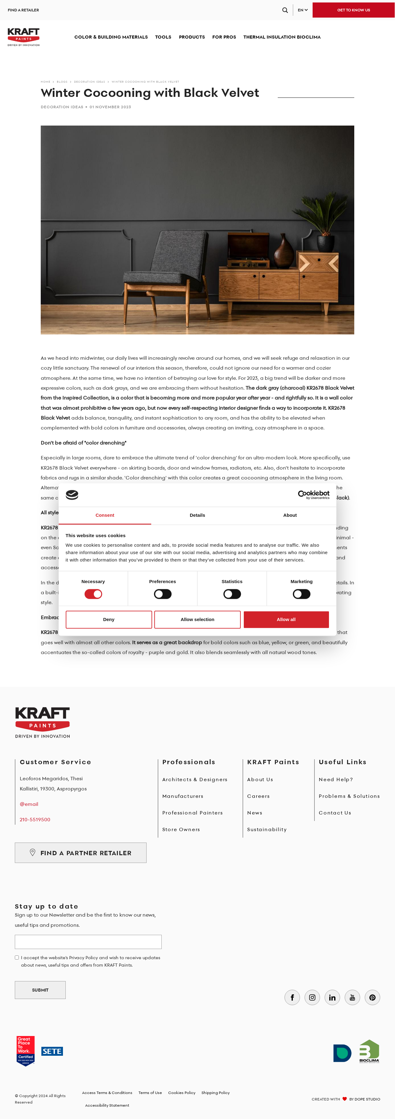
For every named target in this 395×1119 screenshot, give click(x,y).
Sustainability (267, 829)
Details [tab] (197, 515)
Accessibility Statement (107, 1105)
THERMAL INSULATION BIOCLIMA (282, 37)
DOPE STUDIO (367, 1099)
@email (29, 804)
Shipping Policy (216, 1092)
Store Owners (181, 829)
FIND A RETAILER (23, 10)
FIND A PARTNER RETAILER (80, 852)
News (254, 812)
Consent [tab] (105, 515)
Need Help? (336, 779)
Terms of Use (150, 1092)
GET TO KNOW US (353, 10)
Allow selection (197, 619)
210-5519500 (35, 819)
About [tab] (290, 515)
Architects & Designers (195, 779)
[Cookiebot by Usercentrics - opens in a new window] (303, 494)
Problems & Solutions (349, 796)
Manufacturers (183, 796)
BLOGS (62, 82)
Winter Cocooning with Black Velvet (145, 82)
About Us (260, 779)
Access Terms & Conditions (107, 1092)
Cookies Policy (181, 1092)
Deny (108, 619)
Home (45, 82)
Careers (258, 796)
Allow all (286, 619)
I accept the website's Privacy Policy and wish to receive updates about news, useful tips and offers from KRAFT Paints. (90, 961)
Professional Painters (192, 812)
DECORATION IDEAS (89, 82)
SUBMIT (40, 990)
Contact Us (335, 812)
